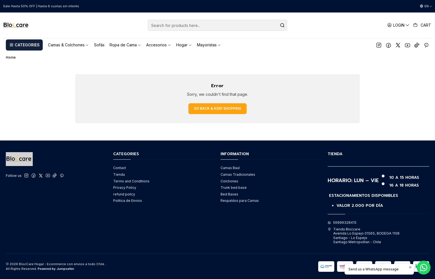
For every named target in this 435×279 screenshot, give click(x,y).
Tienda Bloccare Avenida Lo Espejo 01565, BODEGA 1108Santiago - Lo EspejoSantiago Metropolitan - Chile (363, 235)
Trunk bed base (234, 187)
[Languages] (426, 6)
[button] (24, 45)
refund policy (124, 194)
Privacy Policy (124, 187)
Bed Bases (229, 194)
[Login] (398, 25)
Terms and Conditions (131, 181)
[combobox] (217, 25)
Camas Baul (230, 168)
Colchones (229, 181)
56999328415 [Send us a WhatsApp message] (342, 222)
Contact (119, 168)
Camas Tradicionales (238, 174)
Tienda (119, 174)
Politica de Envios (127, 200)
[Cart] (422, 25)
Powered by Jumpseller (56, 269)
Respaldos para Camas (240, 200)
